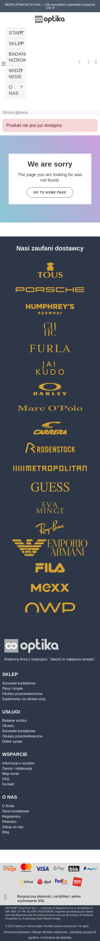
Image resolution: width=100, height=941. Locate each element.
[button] (79, 62)
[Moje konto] (89, 62)
